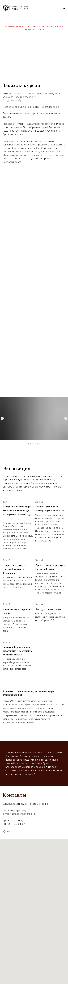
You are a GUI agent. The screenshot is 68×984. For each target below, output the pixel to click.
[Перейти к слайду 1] (28, 443)
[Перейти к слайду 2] (30, 443)
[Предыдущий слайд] (2, 418)
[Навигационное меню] (64, 8)
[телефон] (4, 831)
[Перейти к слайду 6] (39, 443)
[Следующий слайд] (65, 418)
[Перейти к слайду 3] (32, 443)
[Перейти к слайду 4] (35, 443)
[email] (8, 831)
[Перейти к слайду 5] (37, 443)
